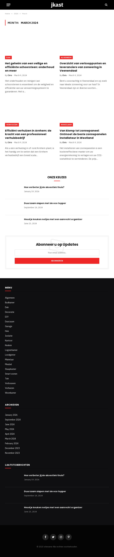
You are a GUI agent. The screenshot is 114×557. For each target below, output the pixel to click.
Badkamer (10, 302)
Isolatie (8, 335)
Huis (7, 331)
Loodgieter (10, 354)
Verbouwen (10, 383)
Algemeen (66, 57)
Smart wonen (11, 373)
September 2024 (13, 419)
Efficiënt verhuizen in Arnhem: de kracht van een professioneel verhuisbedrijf (28, 134)
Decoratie (9, 312)
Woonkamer (10, 392)
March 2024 (10, 438)
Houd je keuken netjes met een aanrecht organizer (53, 219)
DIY (7, 316)
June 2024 (10, 424)
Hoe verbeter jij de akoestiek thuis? (44, 187)
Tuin (7, 378)
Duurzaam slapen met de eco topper (45, 203)
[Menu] (8, 4)
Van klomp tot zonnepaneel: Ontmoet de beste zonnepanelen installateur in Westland (83, 134)
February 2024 (11, 443)
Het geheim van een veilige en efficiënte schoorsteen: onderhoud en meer (29, 67)
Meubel (8, 364)
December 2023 (12, 448)
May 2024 (9, 429)
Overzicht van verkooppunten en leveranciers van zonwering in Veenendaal (83, 67)
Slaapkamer (10, 369)
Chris (10, 75)
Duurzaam (9, 321)
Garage (8, 326)
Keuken (8, 345)
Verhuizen (12, 124)
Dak (8, 57)
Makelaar (66, 124)
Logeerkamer (11, 350)
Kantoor (8, 340)
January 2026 (11, 415)
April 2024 (10, 434)
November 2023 (12, 453)
